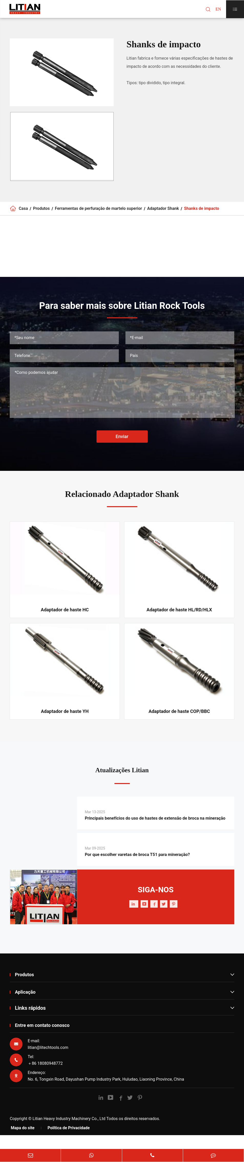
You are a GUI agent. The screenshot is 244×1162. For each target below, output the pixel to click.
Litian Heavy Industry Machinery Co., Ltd (69, 1134)
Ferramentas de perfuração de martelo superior (98, 210)
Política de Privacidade (69, 1143)
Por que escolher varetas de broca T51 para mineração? (149, 870)
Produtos (41, 210)
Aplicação (124, 1007)
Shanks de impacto (201, 210)
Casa (23, 210)
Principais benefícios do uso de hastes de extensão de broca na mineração (154, 829)
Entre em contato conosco (45, 1041)
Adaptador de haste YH (65, 715)
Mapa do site (23, 1143)
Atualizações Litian (122, 775)
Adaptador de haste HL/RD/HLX (179, 614)
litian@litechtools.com (48, 1063)
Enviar (122, 440)
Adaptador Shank (163, 210)
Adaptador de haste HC (65, 614)
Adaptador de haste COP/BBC (179, 715)
